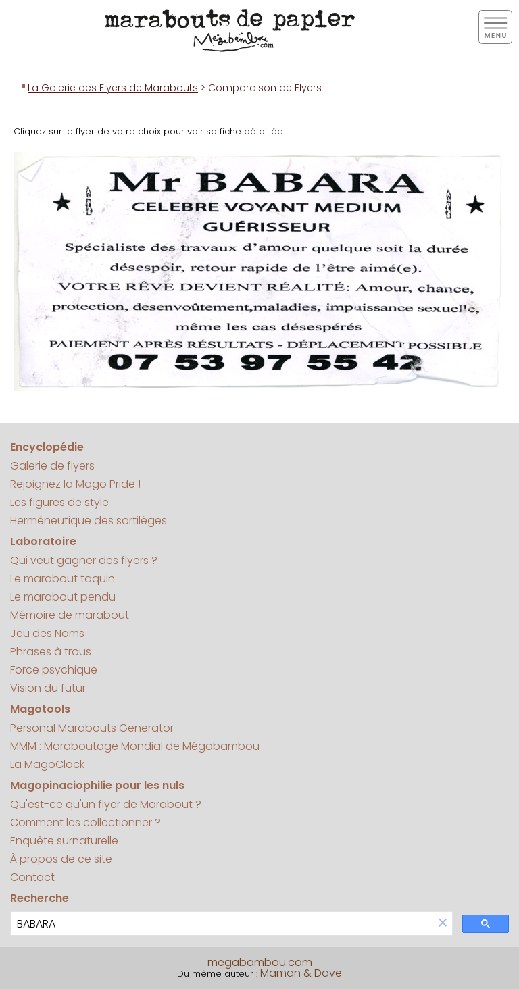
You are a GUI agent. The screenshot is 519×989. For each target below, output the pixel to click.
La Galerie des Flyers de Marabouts (113, 88)
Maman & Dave (301, 973)
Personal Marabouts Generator (92, 728)
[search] (222, 923)
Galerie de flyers (52, 466)
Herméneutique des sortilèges (88, 520)
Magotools (40, 709)
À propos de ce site (61, 859)
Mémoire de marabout (69, 615)
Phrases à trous (50, 651)
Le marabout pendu (63, 597)
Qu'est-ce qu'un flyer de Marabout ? (105, 804)
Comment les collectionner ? (85, 822)
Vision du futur (48, 688)
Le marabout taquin (62, 578)
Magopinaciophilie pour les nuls (97, 785)
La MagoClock (47, 764)
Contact (32, 877)
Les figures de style (59, 502)
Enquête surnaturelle (64, 840)
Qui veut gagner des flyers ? (83, 560)
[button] (443, 924)
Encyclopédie (47, 447)
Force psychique (53, 670)
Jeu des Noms (47, 633)
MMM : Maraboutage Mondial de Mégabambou (135, 746)
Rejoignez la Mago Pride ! (75, 484)
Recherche (39, 898)
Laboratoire (43, 541)
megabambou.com (259, 962)
